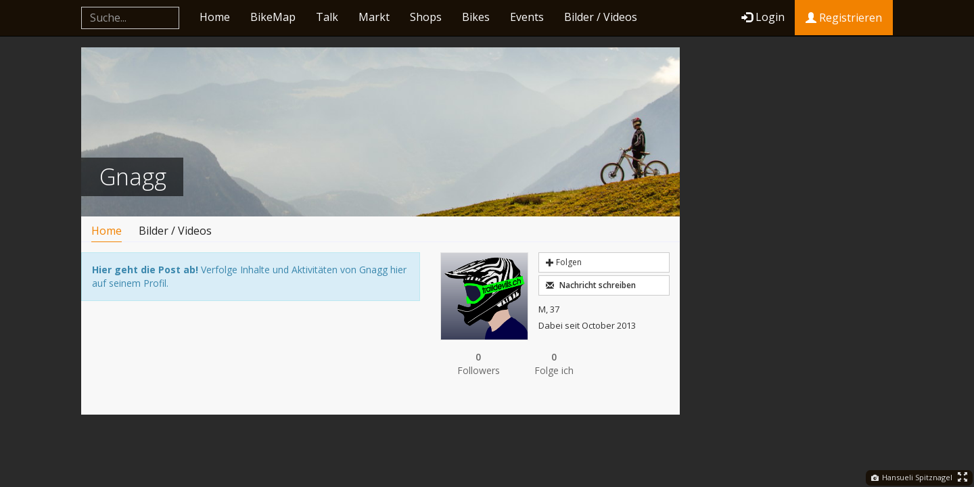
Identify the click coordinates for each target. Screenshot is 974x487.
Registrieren (844, 17)
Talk (327, 16)
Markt (374, 16)
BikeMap (273, 16)
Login (763, 16)
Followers (478, 363)
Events (527, 16)
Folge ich (554, 363)
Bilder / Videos (600, 16)
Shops (426, 16)
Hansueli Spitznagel (911, 477)
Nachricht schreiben (591, 285)
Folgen (564, 262)
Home (215, 16)
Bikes (476, 16)
